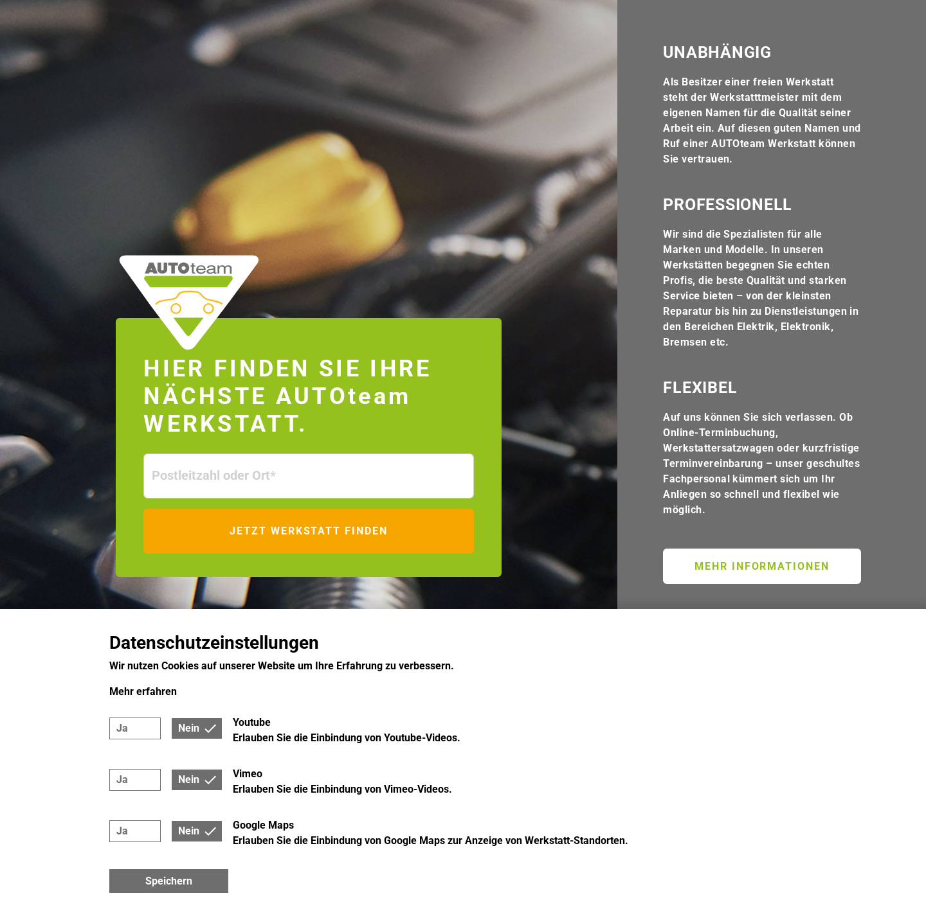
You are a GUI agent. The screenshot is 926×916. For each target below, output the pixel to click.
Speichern (168, 881)
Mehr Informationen (762, 566)
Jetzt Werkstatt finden (308, 531)
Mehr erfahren (143, 691)
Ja (122, 728)
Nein (188, 728)
